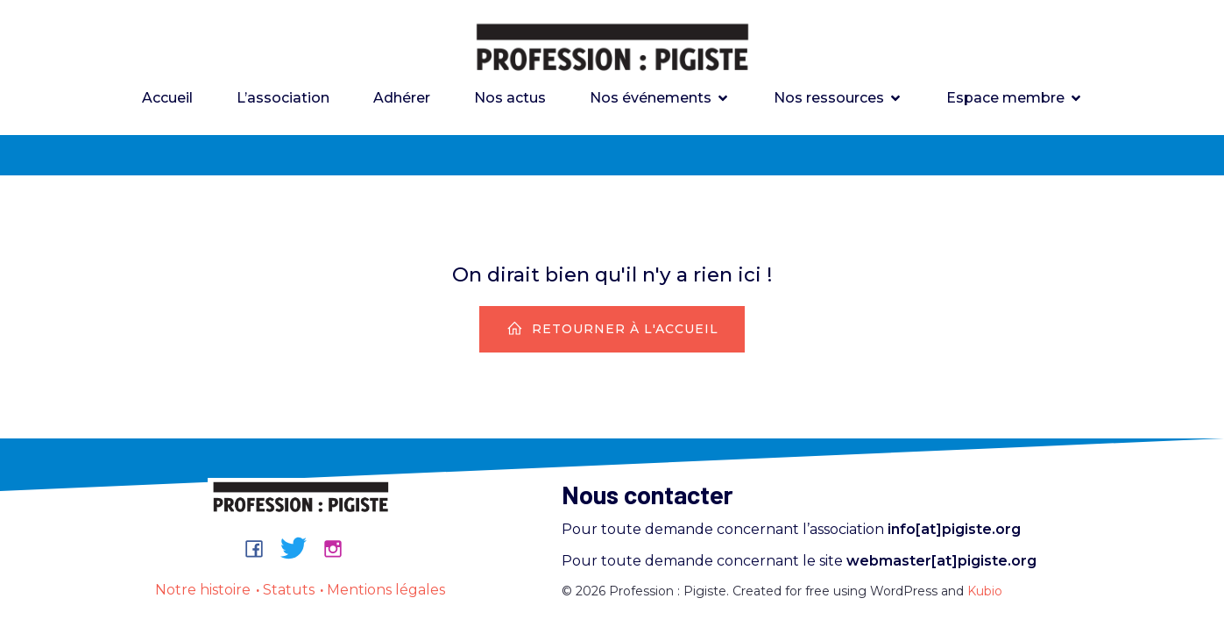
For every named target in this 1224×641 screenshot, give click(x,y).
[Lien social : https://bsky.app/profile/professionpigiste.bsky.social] (300, 548)
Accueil (167, 97)
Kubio (984, 591)
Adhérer (401, 97)
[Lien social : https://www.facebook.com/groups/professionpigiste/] (260, 548)
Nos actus (510, 97)
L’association (283, 97)
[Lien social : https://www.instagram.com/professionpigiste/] (339, 548)
